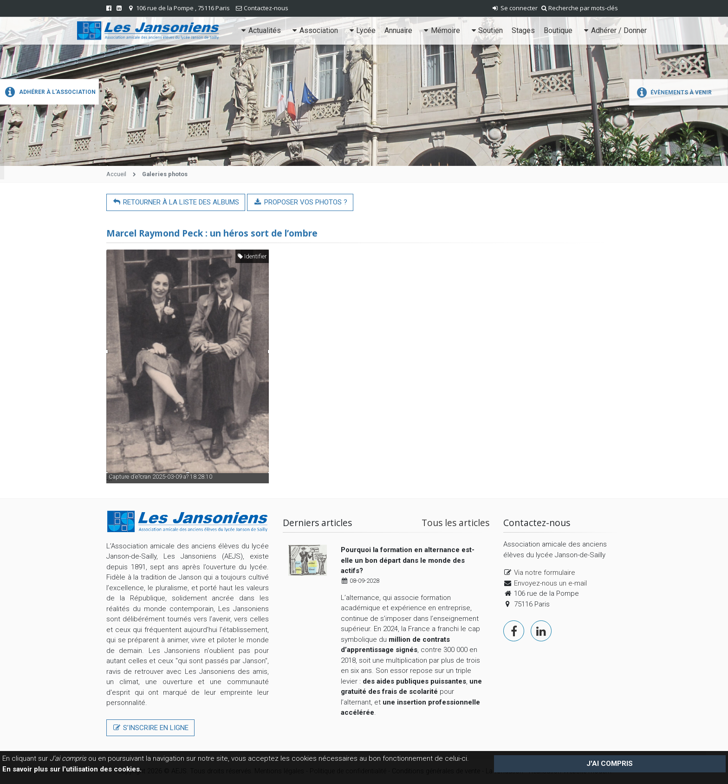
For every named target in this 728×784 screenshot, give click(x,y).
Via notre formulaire (544, 572)
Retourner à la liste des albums (175, 202)
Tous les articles (455, 522)
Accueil (116, 174)
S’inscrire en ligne (150, 728)
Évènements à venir (673, 92)
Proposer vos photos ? (300, 202)
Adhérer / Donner (614, 30)
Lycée (361, 30)
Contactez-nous (266, 8)
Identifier (252, 256)
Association (314, 30)
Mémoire (440, 30)
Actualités (260, 30)
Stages (523, 30)
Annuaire (398, 30)
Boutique (558, 30)
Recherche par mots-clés (579, 8)
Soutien (486, 30)
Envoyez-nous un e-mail (550, 583)
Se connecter (514, 8)
